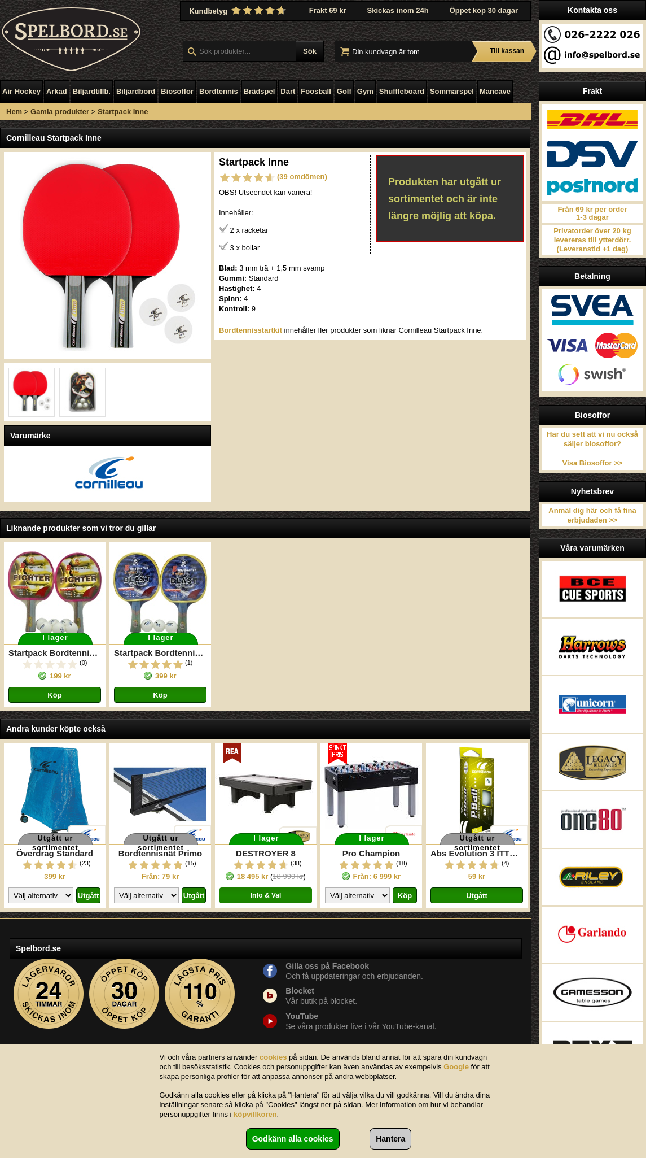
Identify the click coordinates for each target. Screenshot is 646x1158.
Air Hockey (21, 91)
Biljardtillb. (92, 91)
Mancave (495, 91)
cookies (273, 1057)
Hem (14, 111)
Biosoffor (177, 91)
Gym (365, 91)
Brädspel (259, 91)
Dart (287, 91)
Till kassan (507, 51)
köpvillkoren (255, 1114)
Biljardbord (135, 91)
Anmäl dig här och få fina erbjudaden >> (592, 515)
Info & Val (266, 895)
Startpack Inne (123, 111)
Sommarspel (452, 91)
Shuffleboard (401, 91)
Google (456, 1067)
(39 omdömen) (302, 176)
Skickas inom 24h (398, 10)
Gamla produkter (59, 111)
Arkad (56, 91)
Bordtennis (218, 91)
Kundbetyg (238, 11)
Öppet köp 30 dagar (484, 10)
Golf (344, 91)
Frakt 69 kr (327, 10)
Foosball (316, 91)
